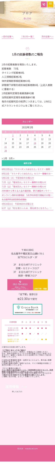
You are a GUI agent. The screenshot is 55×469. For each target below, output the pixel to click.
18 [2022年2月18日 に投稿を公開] (35, 150)
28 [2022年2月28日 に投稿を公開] (5, 158)
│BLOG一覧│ (27, 43)
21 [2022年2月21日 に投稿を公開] (5, 154)
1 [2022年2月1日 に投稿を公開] (12, 142)
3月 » (11, 166)
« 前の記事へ (7, 43)
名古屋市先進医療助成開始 (14, 206)
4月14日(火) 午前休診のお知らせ (17, 211)
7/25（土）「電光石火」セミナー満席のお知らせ (24, 189)
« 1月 (4, 166)
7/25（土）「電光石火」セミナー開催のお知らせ (24, 193)
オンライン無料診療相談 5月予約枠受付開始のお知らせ (28, 202)
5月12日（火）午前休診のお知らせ (18, 185)
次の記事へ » (47, 43)
